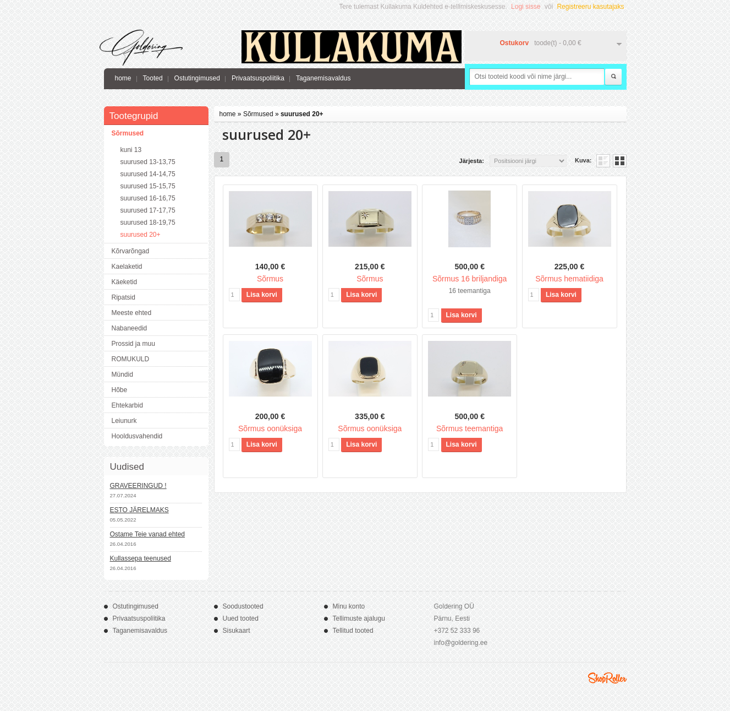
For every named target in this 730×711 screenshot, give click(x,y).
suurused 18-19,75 (147, 222)
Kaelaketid (127, 266)
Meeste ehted (132, 313)
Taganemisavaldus (323, 78)
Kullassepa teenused (140, 558)
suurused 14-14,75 (147, 174)
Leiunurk (124, 421)
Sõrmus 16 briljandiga (469, 278)
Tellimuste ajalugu (359, 618)
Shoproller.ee (607, 677)
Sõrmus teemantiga (469, 428)
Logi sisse (525, 6)
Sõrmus (270, 278)
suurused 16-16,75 (147, 198)
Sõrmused (128, 133)
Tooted (153, 78)
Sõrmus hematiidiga (569, 278)
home (123, 78)
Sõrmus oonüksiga (270, 428)
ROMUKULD (131, 359)
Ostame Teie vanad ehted (147, 534)
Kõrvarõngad (131, 251)
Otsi (613, 77)
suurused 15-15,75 (147, 186)
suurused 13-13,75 (147, 162)
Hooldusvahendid (137, 436)
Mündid (122, 374)
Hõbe (120, 390)
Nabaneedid (129, 328)
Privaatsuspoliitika (258, 78)
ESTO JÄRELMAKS (139, 510)
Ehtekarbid (127, 405)
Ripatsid (123, 297)
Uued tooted (241, 618)
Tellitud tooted (353, 630)
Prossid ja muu (133, 344)
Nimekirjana (603, 160)
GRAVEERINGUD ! (138, 486)
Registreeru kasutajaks (590, 6)
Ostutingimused (197, 78)
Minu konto (349, 606)
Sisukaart (236, 630)
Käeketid (125, 282)
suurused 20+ (140, 234)
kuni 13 (131, 150)
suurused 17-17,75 (147, 210)
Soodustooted (243, 606)
